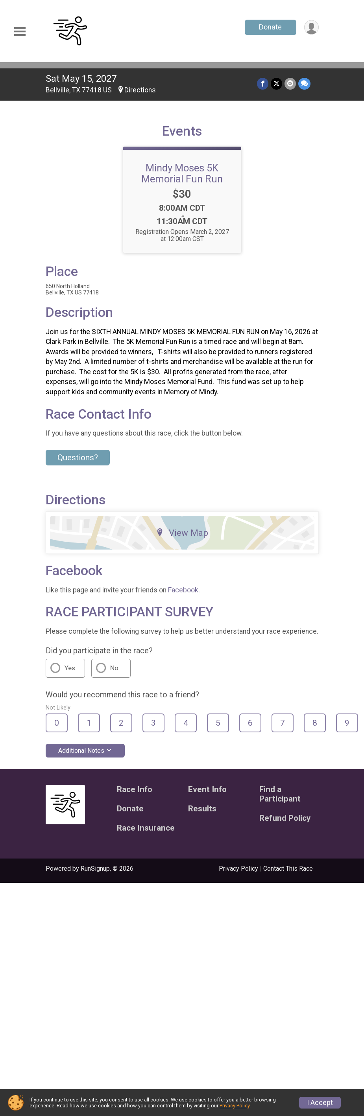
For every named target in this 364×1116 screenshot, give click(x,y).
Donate (270, 27)
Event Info (207, 789)
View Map (182, 533)
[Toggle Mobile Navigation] (20, 32)
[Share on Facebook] (262, 83)
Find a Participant (280, 794)
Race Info (134, 789)
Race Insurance (146, 828)
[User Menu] (311, 27)
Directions (140, 90)
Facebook (183, 590)
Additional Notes (85, 750)
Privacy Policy (238, 868)
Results (202, 808)
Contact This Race (288, 868)
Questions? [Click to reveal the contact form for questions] (77, 457)
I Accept (320, 1103)
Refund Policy (284, 818)
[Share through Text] (304, 83)
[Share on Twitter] (276, 83)
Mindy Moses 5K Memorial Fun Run (182, 173)
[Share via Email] (290, 83)
